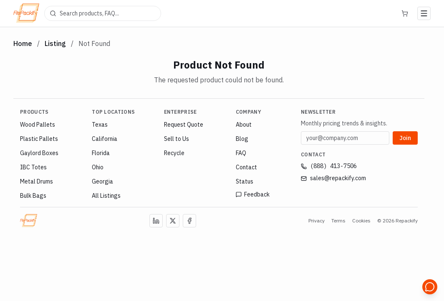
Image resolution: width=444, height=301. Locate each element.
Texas (100, 124)
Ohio (97, 167)
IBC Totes (33, 167)
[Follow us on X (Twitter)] (172, 220)
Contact (246, 167)
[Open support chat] (429, 286)
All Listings (106, 195)
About (244, 124)
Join (405, 137)
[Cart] (404, 13)
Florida (101, 153)
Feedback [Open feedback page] (253, 194)
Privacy (316, 220)
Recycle (174, 153)
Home (22, 43)
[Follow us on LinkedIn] (156, 220)
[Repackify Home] (28, 220)
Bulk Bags (33, 195)
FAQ (241, 153)
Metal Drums (36, 181)
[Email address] (345, 138)
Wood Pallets (37, 124)
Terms (338, 220)
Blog (242, 139)
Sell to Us (176, 139)
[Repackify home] (26, 13)
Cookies (361, 220)
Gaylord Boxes (39, 153)
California (104, 139)
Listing (55, 43)
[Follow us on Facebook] (189, 220)
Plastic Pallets (39, 139)
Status (244, 181)
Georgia (102, 181)
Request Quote (183, 124)
